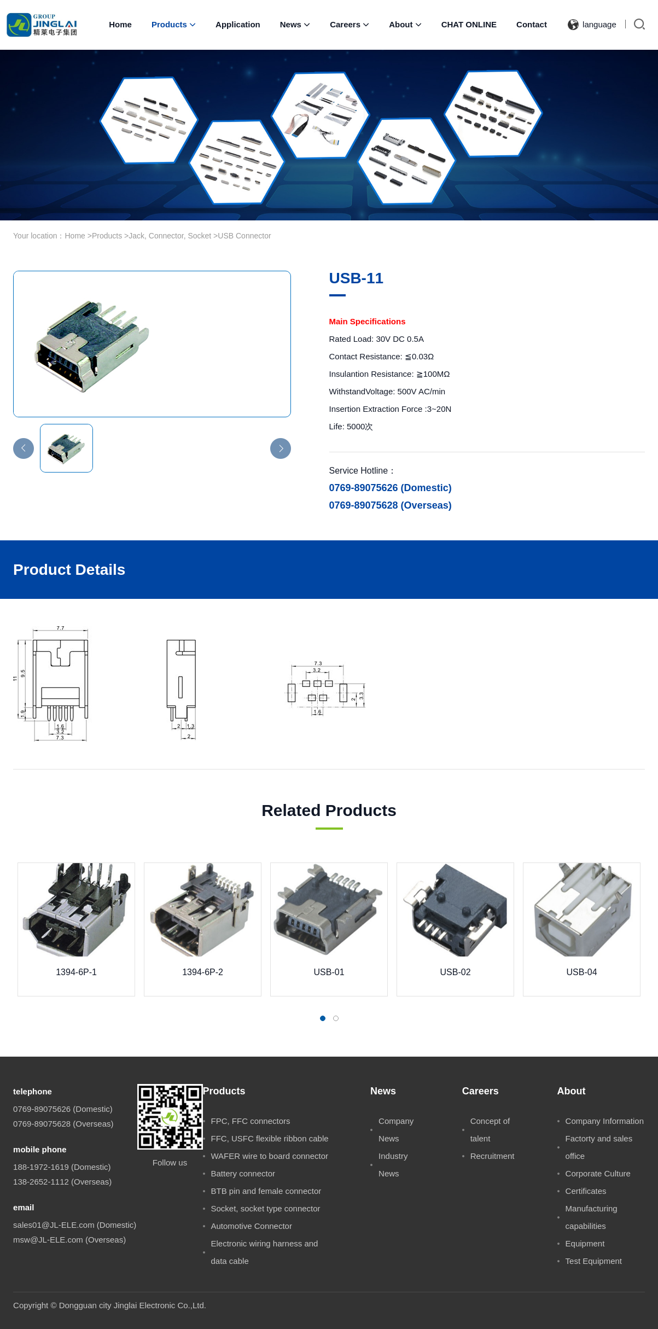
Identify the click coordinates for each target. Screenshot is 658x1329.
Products (174, 24)
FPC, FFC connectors (250, 1121)
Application (238, 24)
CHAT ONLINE (469, 24)
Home (120, 24)
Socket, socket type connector (266, 1208)
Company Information (605, 1121)
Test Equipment (594, 1261)
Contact (531, 24)
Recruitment (492, 1156)
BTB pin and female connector (266, 1191)
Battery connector (243, 1173)
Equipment (585, 1243)
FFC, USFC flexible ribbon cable (270, 1138)
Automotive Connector (251, 1226)
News (295, 24)
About (405, 24)
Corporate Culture (598, 1173)
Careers (349, 24)
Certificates (586, 1191)
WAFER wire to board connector (270, 1156)
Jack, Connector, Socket (170, 235)
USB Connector (244, 235)
